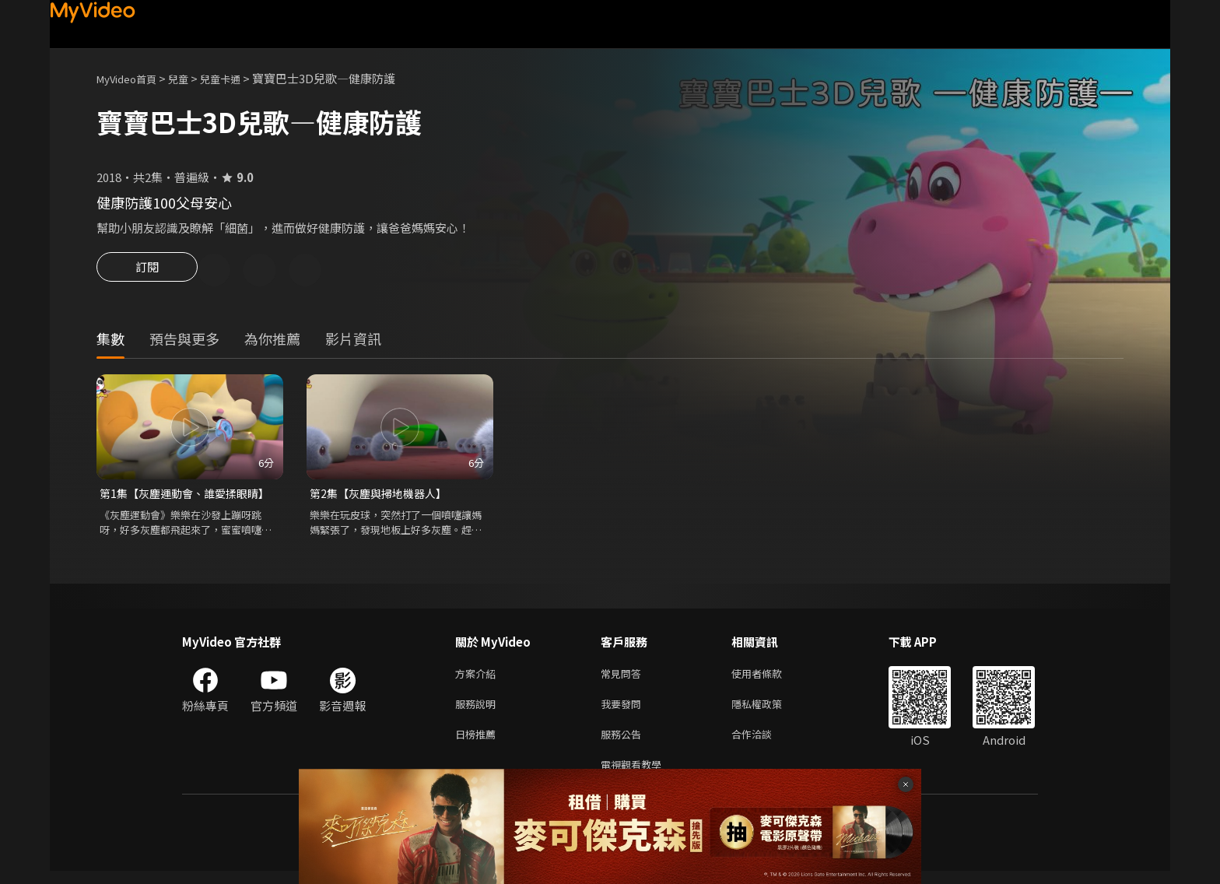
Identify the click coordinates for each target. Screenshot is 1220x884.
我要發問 (624, 711)
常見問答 (624, 678)
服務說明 (478, 711)
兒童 (190, 78)
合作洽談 (764, 743)
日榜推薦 (478, 743)
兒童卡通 (237, 78)
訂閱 (147, 271)
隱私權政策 (770, 711)
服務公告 (624, 743)
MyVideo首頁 (131, 78)
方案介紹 (478, 678)
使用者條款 (770, 678)
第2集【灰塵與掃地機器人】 (383, 496)
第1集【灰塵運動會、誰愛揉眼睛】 (190, 496)
